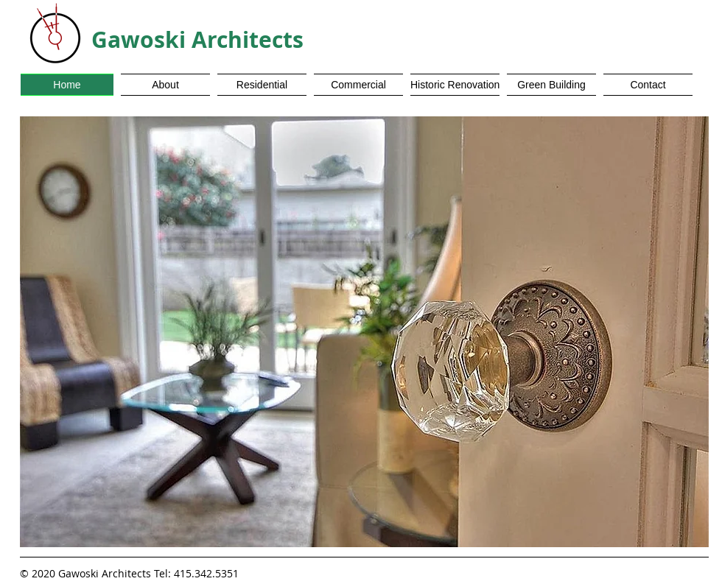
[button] (364, 331)
